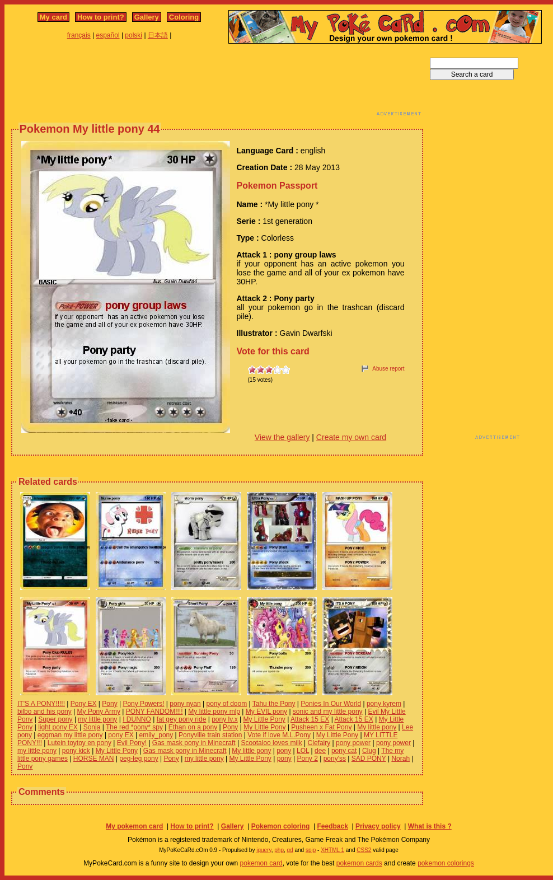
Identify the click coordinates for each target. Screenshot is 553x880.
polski (133, 35)
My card (53, 17)
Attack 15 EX (309, 719)
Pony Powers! (143, 704)
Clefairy (319, 743)
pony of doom (226, 704)
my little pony (97, 719)
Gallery (146, 17)
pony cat (344, 751)
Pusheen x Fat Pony (321, 727)
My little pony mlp (214, 711)
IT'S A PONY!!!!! (41, 704)
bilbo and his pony (44, 711)
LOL (303, 751)
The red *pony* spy (134, 727)
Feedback (332, 826)
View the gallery (282, 437)
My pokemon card (134, 826)
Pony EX (84, 704)
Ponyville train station (210, 735)
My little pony (376, 727)
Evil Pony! (132, 743)
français (79, 35)
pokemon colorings (446, 863)
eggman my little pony (70, 735)
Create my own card (351, 437)
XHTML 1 (332, 850)
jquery (263, 850)
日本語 (158, 35)
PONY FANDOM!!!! (154, 711)
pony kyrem (384, 704)
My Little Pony (264, 719)
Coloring (184, 17)
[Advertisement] (217, 83)
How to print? (100, 17)
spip (311, 850)
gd (290, 850)
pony (283, 751)
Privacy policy (378, 826)
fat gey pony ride (182, 719)
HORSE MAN (93, 758)
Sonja (92, 727)
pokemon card (261, 863)
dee (320, 751)
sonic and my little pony (328, 711)
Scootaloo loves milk (271, 743)
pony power (353, 743)
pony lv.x (224, 719)
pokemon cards (359, 863)
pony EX (120, 735)
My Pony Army (98, 711)
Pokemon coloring (280, 826)
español (108, 35)
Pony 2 (307, 758)
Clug (369, 751)
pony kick (76, 751)
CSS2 (364, 850)
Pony (109, 704)
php (279, 850)
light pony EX (58, 727)
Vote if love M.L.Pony (279, 735)
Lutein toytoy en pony (79, 743)
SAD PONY (369, 758)
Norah (400, 758)
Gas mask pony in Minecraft (194, 743)
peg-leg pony (138, 758)
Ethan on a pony (192, 727)
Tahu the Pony (274, 704)
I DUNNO (137, 719)
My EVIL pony (266, 711)
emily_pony (156, 735)
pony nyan (185, 704)
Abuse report (388, 369)
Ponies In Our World (331, 704)
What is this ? (430, 826)
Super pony (55, 719)
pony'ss (335, 758)
